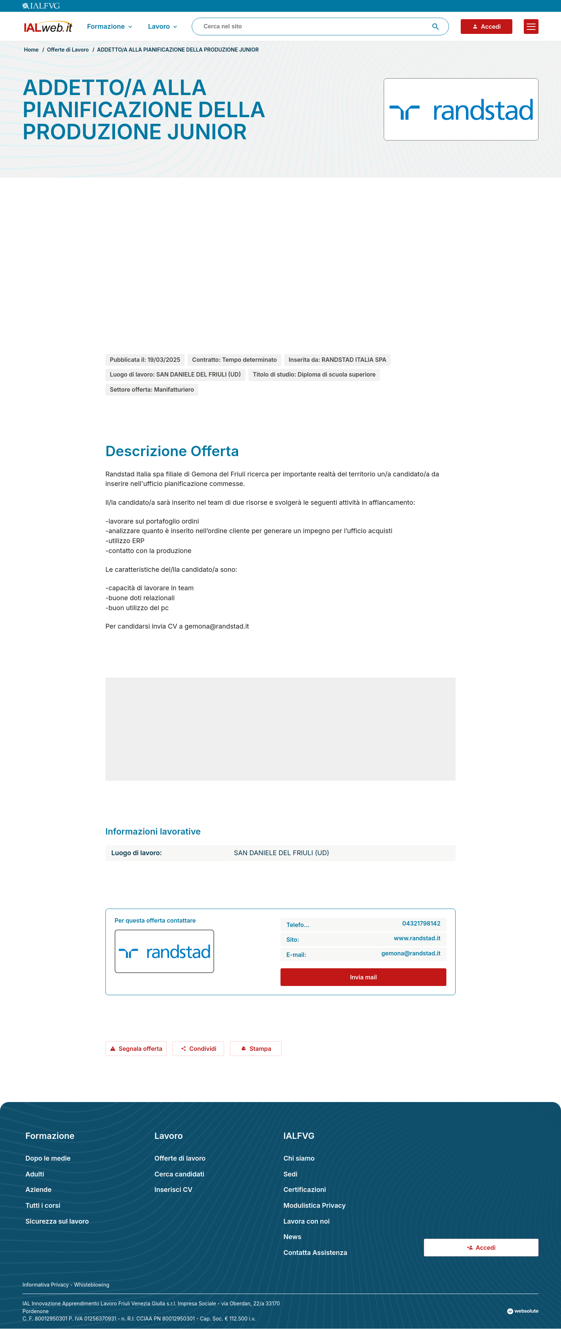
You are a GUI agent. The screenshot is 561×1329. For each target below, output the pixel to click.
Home (31, 49)
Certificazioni (304, 1189)
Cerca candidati (179, 1174)
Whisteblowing (91, 1285)
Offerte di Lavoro (67, 49)
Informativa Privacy (45, 1285)
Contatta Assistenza (315, 1252)
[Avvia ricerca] (435, 26)
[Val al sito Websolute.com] (523, 1311)
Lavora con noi (306, 1221)
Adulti (34, 1174)
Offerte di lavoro (180, 1158)
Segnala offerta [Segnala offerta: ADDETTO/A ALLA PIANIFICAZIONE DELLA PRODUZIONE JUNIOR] (136, 1048)
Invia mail (363, 977)
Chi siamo (299, 1158)
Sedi (290, 1174)
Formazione (110, 26)
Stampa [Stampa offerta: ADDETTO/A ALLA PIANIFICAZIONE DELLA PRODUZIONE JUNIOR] (256, 1048)
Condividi (198, 1048)
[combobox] (320, 26)
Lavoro (163, 26)
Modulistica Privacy (314, 1205)
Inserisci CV (173, 1189)
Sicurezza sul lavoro (57, 1221)
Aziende (38, 1189)
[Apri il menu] (531, 26)
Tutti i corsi (42, 1205)
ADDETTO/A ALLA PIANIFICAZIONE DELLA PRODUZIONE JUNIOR (178, 49)
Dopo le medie (48, 1158)
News (292, 1237)
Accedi (486, 26)
